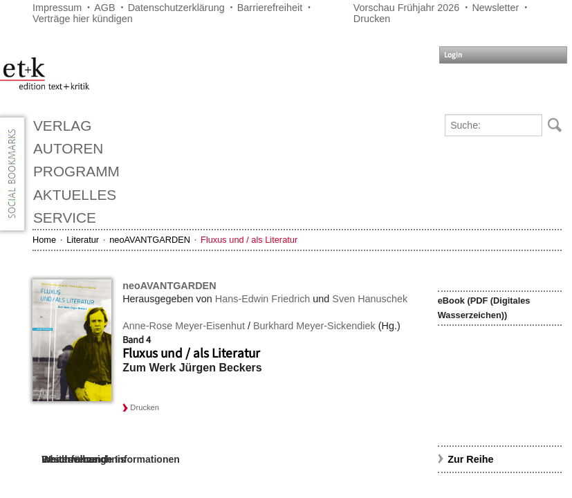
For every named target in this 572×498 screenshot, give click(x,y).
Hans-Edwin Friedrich (263, 298)
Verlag (62, 125)
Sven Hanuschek (369, 298)
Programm (76, 171)
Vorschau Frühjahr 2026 (406, 7)
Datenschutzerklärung (176, 7)
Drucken (372, 18)
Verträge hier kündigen (83, 18)
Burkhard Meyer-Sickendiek (314, 325)
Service (64, 217)
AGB (104, 7)
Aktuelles (74, 195)
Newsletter (495, 7)
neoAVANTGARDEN (149, 239)
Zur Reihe (470, 459)
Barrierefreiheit (269, 7)
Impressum (57, 7)
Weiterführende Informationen (110, 459)
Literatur (82, 239)
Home (44, 239)
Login (453, 55)
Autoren (68, 148)
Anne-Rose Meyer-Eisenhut (183, 325)
